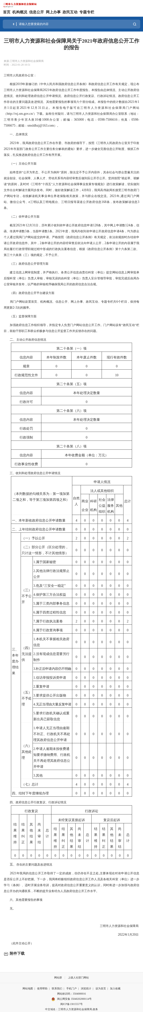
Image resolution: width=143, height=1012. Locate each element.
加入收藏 (115, 988)
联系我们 (57, 988)
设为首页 (101, 988)
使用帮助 (42, 988)
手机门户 (71, 988)
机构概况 (19, 12)
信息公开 (36, 12)
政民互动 (70, 12)
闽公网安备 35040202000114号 (71, 999)
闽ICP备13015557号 (71, 1004)
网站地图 (28, 988)
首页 (6, 12)
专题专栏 (86, 12)
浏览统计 (86, 988)
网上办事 (53, 12)
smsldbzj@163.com (40, 125)
